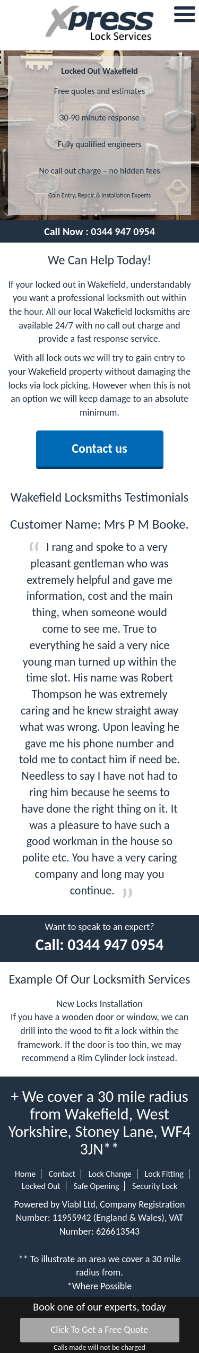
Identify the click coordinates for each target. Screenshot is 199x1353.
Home (25, 1174)
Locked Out (41, 1186)
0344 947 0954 (123, 231)
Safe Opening (96, 1186)
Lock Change (110, 1174)
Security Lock (154, 1186)
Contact (62, 1174)
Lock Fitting (163, 1174)
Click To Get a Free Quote (100, 1329)
